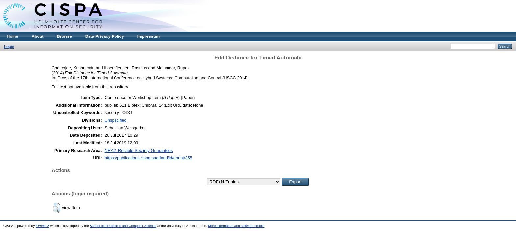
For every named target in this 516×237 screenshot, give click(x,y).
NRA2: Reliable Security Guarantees (139, 150)
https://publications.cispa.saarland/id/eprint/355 (148, 157)
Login (9, 46)
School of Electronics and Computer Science (123, 226)
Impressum (148, 36)
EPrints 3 (42, 226)
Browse (64, 36)
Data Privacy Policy (104, 36)
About (38, 36)
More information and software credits (236, 226)
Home (12, 36)
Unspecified (116, 120)
